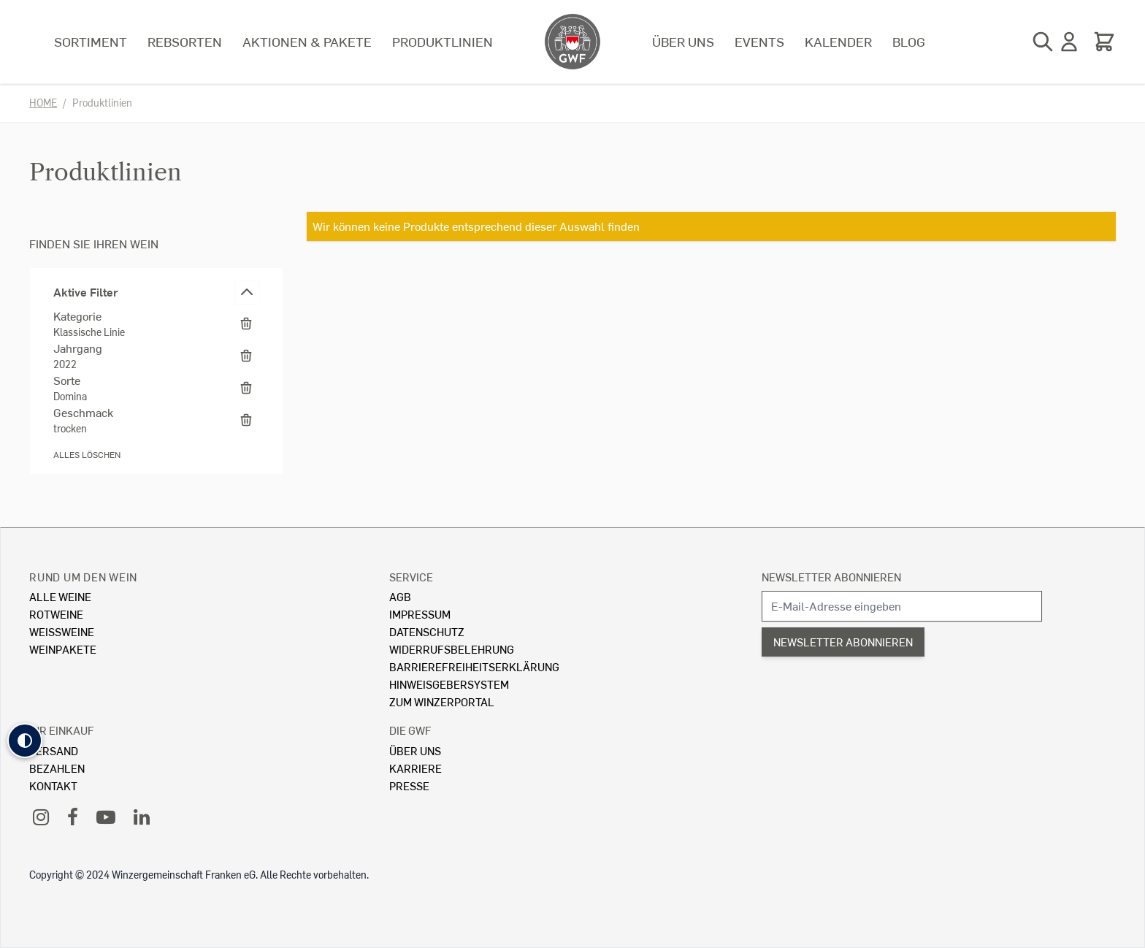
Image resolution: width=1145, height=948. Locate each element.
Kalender (838, 41)
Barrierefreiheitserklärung (474, 666)
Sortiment (90, 41)
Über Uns (415, 750)
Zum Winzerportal (441, 701)
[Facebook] (73, 816)
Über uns (683, 41)
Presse (409, 785)
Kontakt (53, 785)
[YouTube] (106, 816)
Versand (53, 750)
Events (759, 41)
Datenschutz (426, 631)
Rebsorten (185, 41)
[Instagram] (41, 816)
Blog (908, 41)
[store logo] (572, 41)
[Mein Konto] (1069, 41)
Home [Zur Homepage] (43, 103)
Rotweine (56, 614)
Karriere (415, 768)
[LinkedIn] (141, 816)
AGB (400, 596)
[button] (24, 740)
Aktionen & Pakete (307, 41)
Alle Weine (60, 596)
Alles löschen (86, 454)
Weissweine (61, 631)
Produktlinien (442, 41)
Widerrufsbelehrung (451, 649)
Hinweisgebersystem (449, 684)
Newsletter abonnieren (831, 576)
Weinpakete (62, 649)
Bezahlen (57, 768)
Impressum (420, 614)
